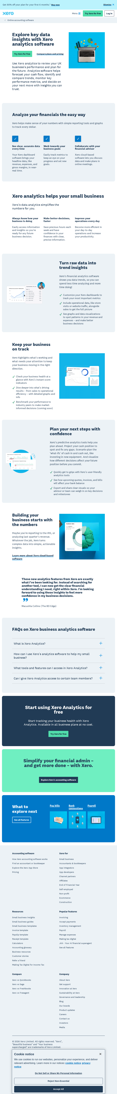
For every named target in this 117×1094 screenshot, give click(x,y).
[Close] (100, 1054)
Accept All (58, 1089)
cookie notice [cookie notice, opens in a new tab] (73, 1063)
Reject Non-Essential (58, 1081)
